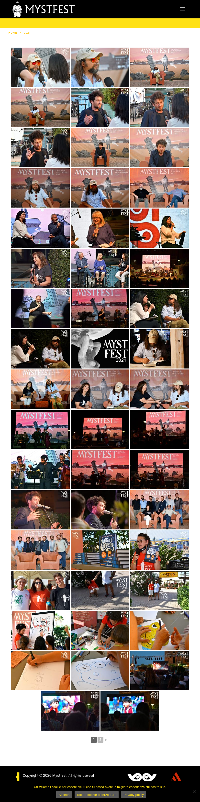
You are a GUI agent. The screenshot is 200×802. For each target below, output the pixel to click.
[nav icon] (182, 9)
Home (13, 32)
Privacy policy (133, 795)
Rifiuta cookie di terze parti (96, 795)
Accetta (64, 795)
